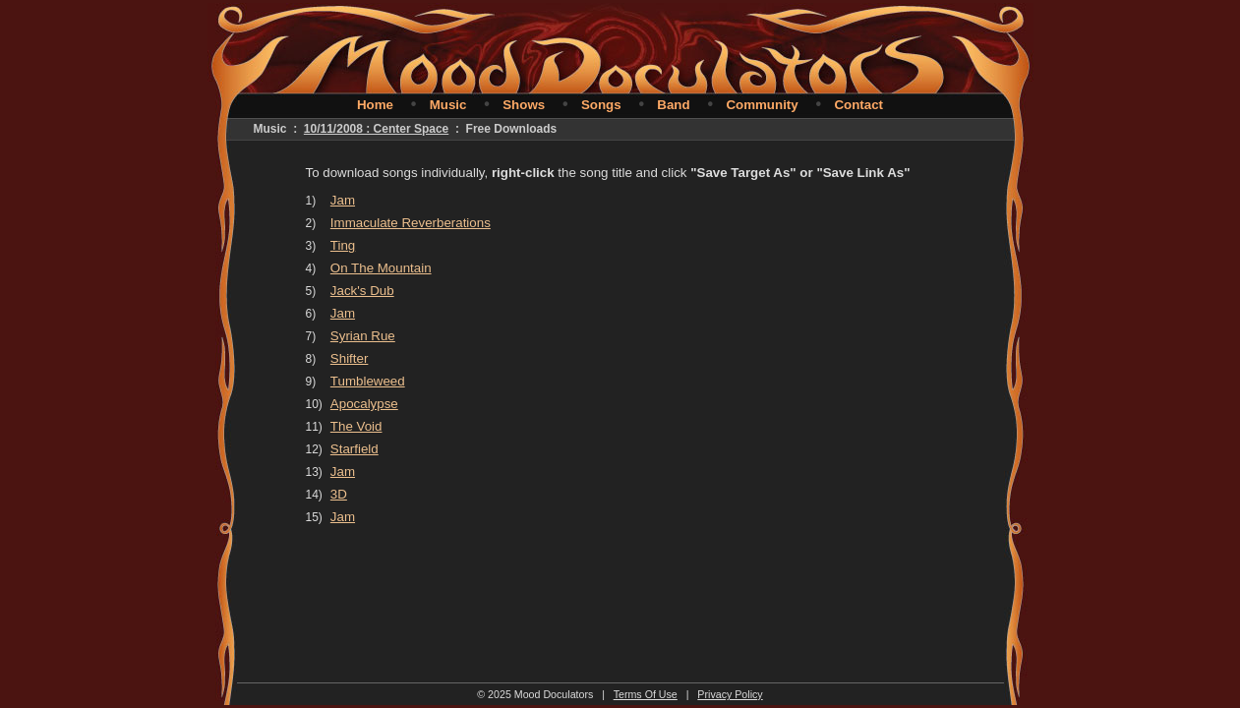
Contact (858, 104)
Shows (523, 104)
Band (673, 104)
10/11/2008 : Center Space (376, 129)
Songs (601, 104)
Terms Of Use (646, 694)
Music (448, 104)
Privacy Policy (729, 694)
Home (375, 104)
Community (761, 104)
